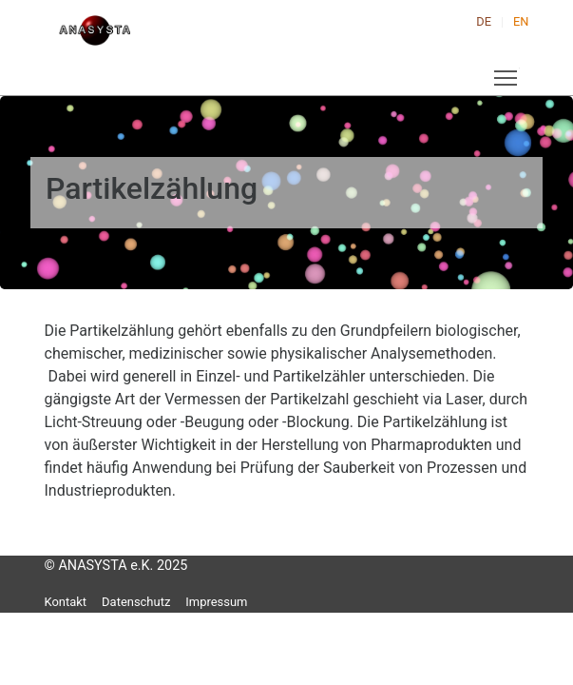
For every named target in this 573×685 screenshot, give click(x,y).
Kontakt (66, 602)
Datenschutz (136, 602)
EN (520, 21)
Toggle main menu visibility (507, 74)
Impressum (216, 602)
